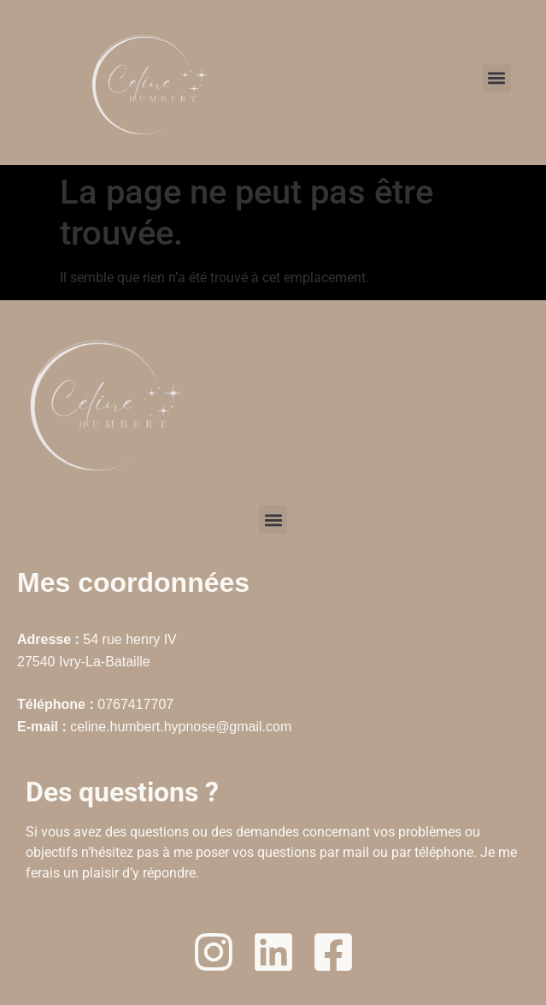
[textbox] (273, 830)
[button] (497, 78)
